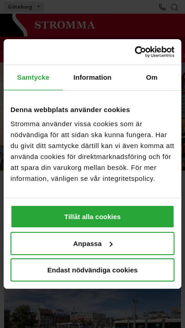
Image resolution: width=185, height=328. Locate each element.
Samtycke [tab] (33, 77)
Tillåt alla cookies (92, 216)
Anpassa (93, 243)
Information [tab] (92, 77)
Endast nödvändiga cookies (92, 270)
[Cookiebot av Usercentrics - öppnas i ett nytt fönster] (135, 52)
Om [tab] (151, 77)
